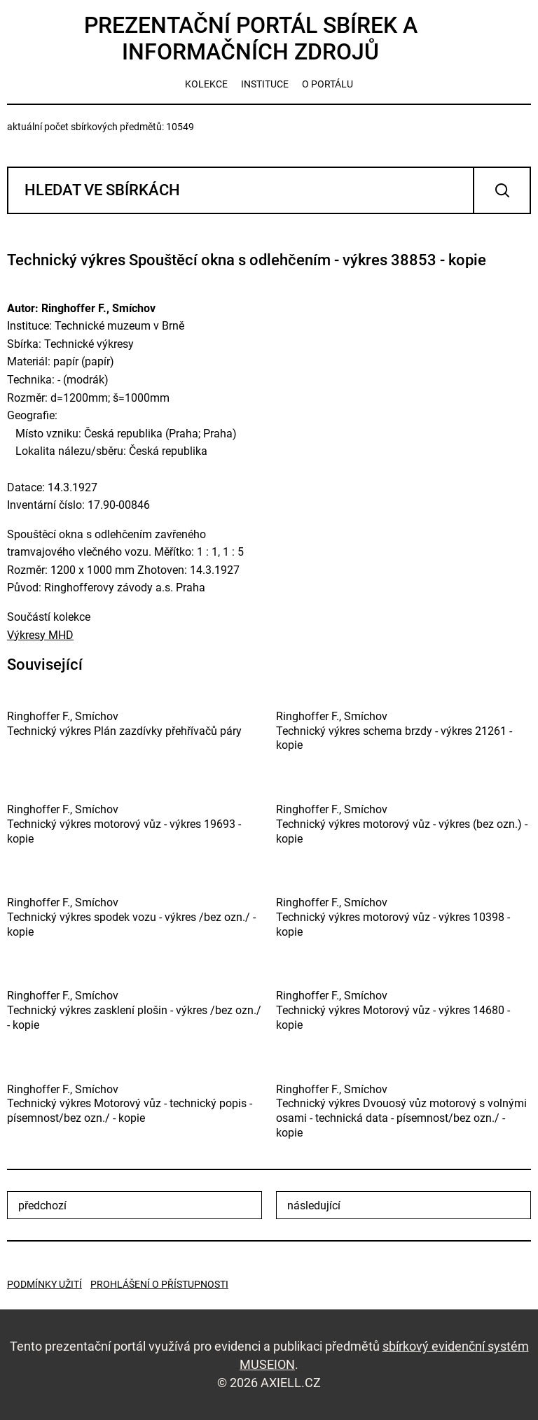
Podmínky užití (44, 1284)
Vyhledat (502, 190)
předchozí (42, 1205)
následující (313, 1205)
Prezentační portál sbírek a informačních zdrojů (251, 38)
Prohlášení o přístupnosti (159, 1284)
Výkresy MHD (40, 635)
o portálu (327, 84)
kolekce (206, 84)
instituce (265, 84)
